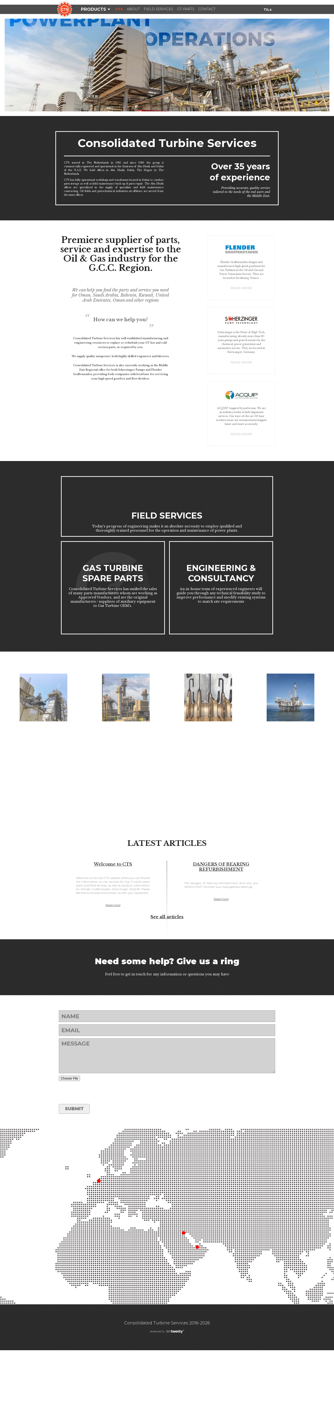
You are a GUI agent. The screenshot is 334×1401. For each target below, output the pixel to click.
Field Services (170, 9)
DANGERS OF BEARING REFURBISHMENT (221, 914)
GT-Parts (203, 9)
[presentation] (94, 1143)
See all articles (167, 967)
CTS (121, 9)
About (139, 9)
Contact (230, 9)
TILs (267, 9)
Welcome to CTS (113, 911)
